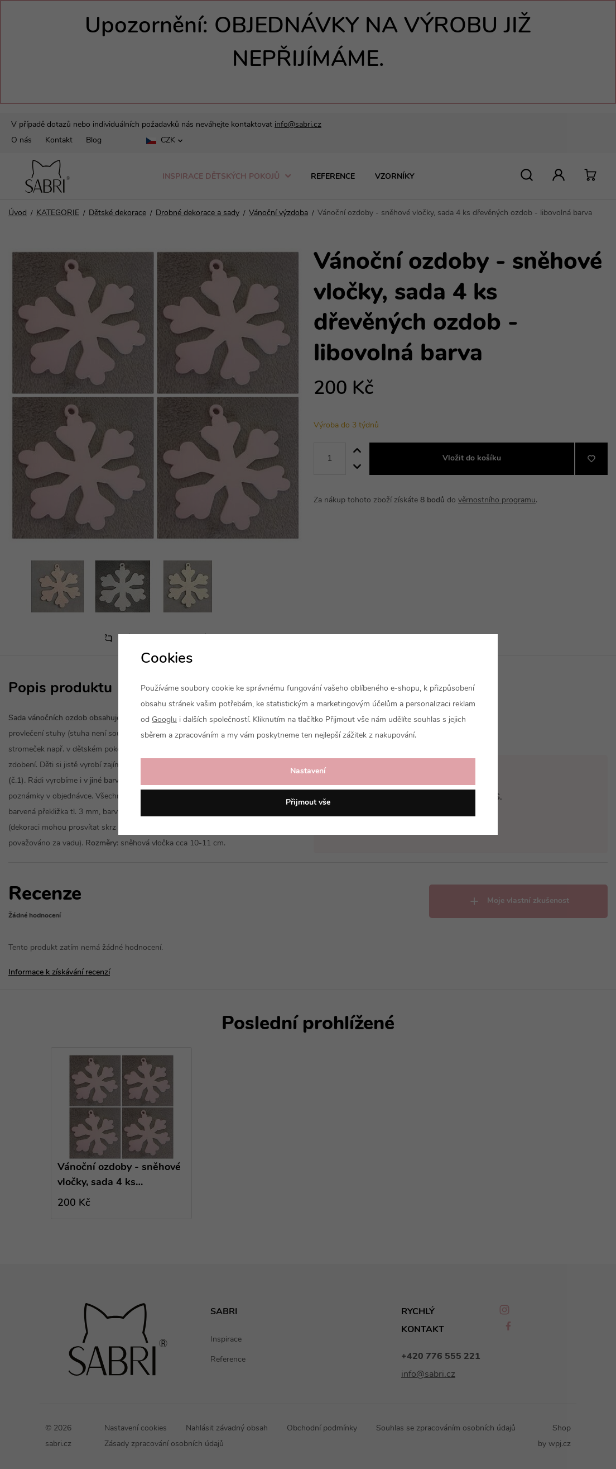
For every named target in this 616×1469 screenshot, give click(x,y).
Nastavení (308, 771)
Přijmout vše (308, 802)
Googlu (164, 720)
